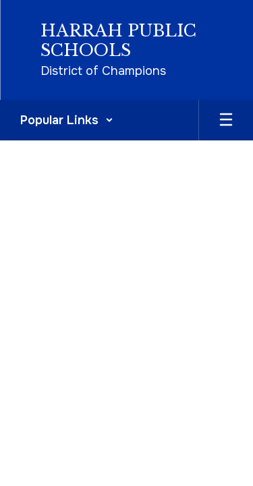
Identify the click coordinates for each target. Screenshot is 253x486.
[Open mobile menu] (226, 120)
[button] (67, 120)
